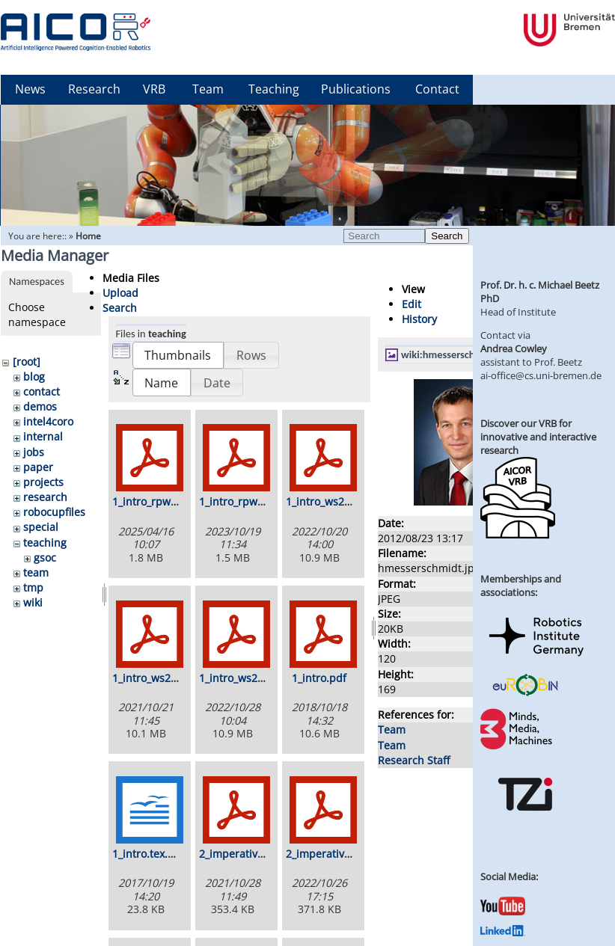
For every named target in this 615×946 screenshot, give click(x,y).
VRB (154, 89)
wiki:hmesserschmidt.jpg (456, 354)
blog (34, 376)
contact (41, 391)
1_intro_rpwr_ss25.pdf (167, 501)
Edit (411, 304)
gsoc (45, 557)
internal (43, 436)
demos (40, 406)
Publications (356, 89)
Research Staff (414, 760)
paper (38, 467)
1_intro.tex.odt (148, 854)
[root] (26, 361)
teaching (45, 542)
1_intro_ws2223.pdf (247, 678)
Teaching (273, 89)
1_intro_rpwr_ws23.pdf (255, 501)
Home (88, 236)
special (40, 527)
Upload (120, 293)
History (419, 319)
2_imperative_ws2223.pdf (349, 854)
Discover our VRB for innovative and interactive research (538, 437)
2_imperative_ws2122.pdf (262, 854)
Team (208, 89)
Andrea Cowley (513, 348)
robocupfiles (54, 512)
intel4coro (48, 421)
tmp (33, 587)
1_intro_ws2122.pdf (160, 678)
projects (43, 482)
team (36, 572)
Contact (437, 89)
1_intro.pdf (319, 678)
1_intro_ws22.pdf (328, 501)
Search (446, 236)
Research (94, 89)
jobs (33, 452)
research (45, 497)
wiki (33, 602)
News (30, 89)
